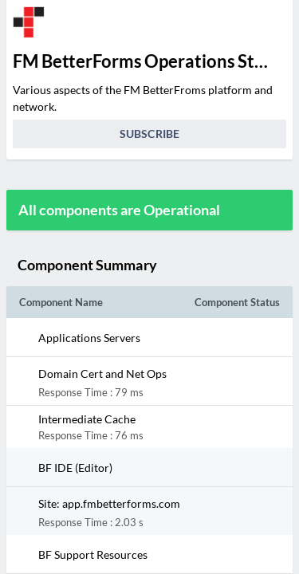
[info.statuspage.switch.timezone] (270, 22)
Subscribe (149, 133)
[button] (136, 337)
